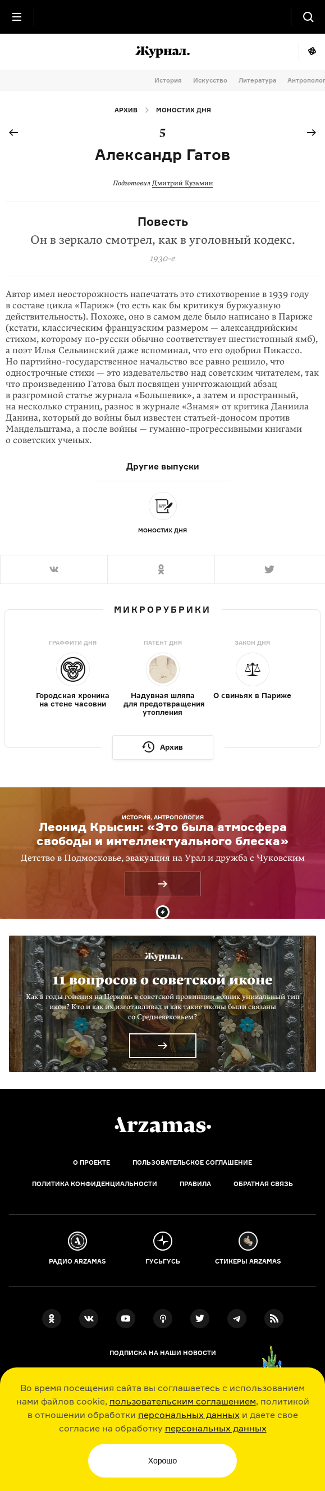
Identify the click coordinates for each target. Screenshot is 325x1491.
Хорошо (162, 1460)
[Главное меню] (17, 17)
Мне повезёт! (312, 51)
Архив (126, 110)
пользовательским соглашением (182, 1401)
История (168, 80)
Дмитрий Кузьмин (182, 183)
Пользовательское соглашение (192, 1162)
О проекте (91, 1162)
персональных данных (189, 1414)
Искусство (210, 80)
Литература (257, 80)
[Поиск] (308, 17)
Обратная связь (263, 1184)
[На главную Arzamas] (163, 17)
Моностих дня (183, 110)
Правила (195, 1184)
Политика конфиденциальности (94, 1184)
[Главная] (163, 1125)
